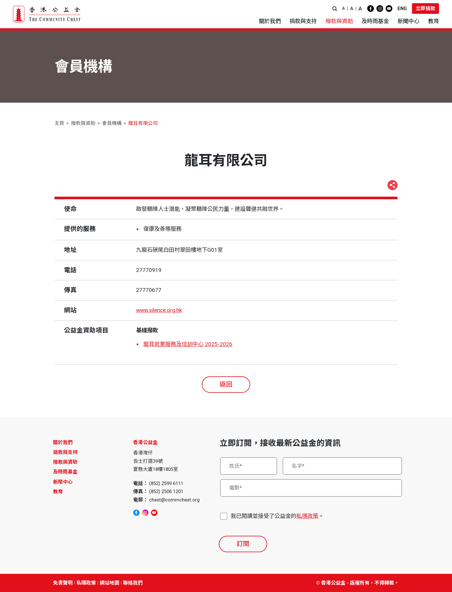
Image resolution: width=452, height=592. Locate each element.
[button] (334, 8)
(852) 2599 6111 (166, 483)
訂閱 (243, 543)
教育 (58, 492)
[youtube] (389, 8)
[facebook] (370, 8)
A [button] (343, 8)
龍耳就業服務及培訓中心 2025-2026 (187, 344)
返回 (226, 384)
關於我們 (63, 442)
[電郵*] (311, 488)
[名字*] (342, 466)
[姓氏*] (248, 466)
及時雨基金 (65, 472)
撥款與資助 (83, 123)
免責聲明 (63, 583)
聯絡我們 (133, 583)
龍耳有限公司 (143, 123)
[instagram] (379, 8)
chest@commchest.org (174, 500)
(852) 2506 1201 (166, 491)
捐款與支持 (65, 452)
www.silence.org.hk (159, 310)
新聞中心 (63, 482)
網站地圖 (109, 583)
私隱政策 (307, 516)
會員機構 (112, 123)
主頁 (59, 123)
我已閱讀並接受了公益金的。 (277, 516)
